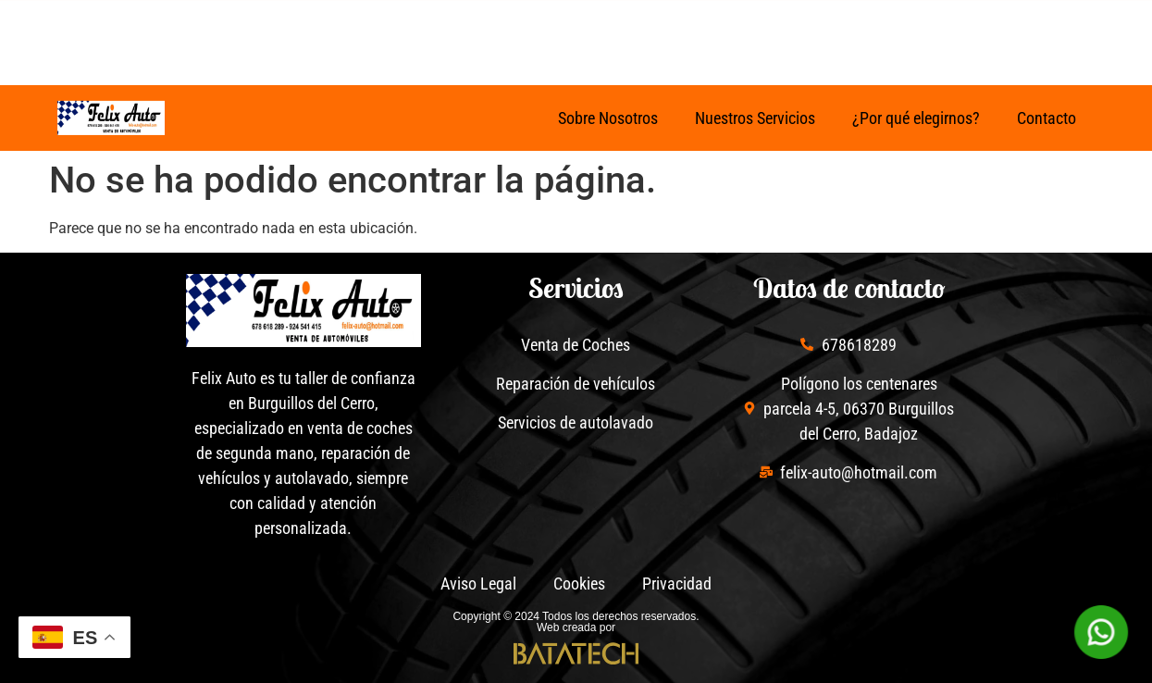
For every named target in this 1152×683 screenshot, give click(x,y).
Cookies (579, 583)
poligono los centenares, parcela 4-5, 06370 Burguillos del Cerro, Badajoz (935, 32)
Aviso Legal (478, 583)
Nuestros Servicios (755, 118)
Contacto (1046, 118)
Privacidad (677, 583)
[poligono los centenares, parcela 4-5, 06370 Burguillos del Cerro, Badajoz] (788, 35)
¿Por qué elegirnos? (916, 118)
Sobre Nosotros (608, 118)
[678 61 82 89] (623, 35)
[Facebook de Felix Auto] (234, 35)
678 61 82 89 (694, 29)
